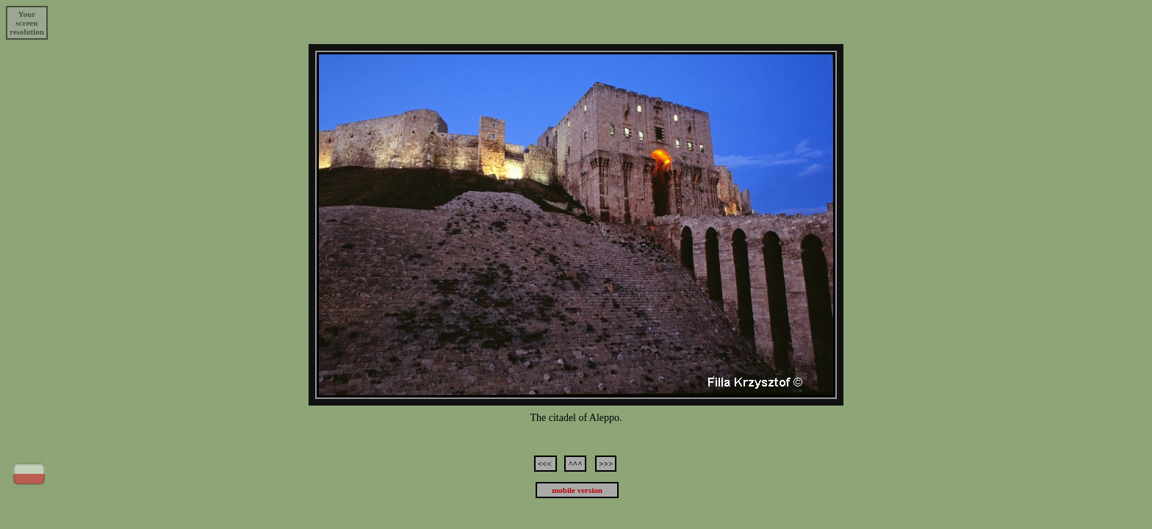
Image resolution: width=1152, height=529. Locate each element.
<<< (546, 463)
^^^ (575, 463)
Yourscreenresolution (27, 23)
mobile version (577, 490)
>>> (606, 463)
